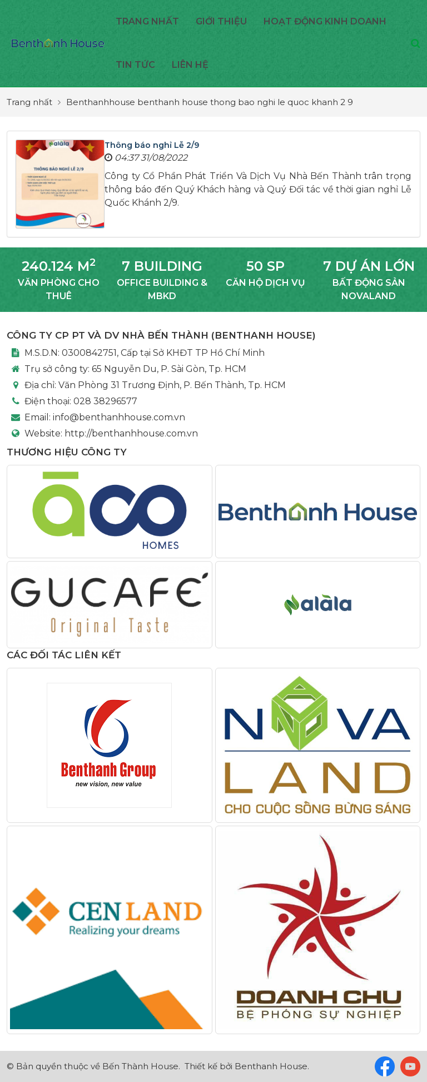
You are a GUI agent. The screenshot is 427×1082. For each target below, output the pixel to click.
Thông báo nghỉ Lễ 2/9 (152, 145)
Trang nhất (147, 21)
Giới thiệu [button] (221, 21)
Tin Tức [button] (135, 64)
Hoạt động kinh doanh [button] (325, 21)
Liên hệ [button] (190, 64)
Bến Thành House (140, 1066)
